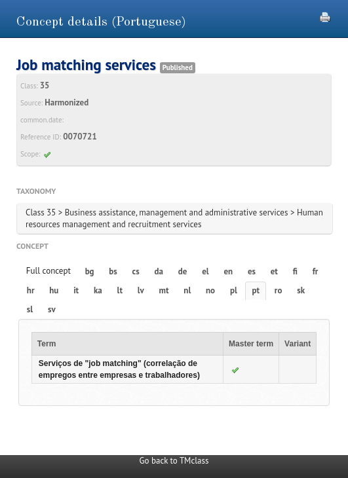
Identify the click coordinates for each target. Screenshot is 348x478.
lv (141, 290)
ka (98, 290)
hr (31, 290)
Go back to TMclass (174, 460)
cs (136, 271)
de (182, 271)
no (210, 290)
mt (164, 290)
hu (53, 290)
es (252, 271)
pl (233, 290)
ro (278, 290)
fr (316, 271)
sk (301, 290)
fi (295, 271)
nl (187, 290)
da (159, 271)
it (76, 290)
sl (30, 309)
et (274, 271)
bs (113, 271)
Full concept (48, 270)
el (205, 271)
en (228, 271)
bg (89, 271)
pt (256, 290)
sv (52, 309)
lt (120, 290)
